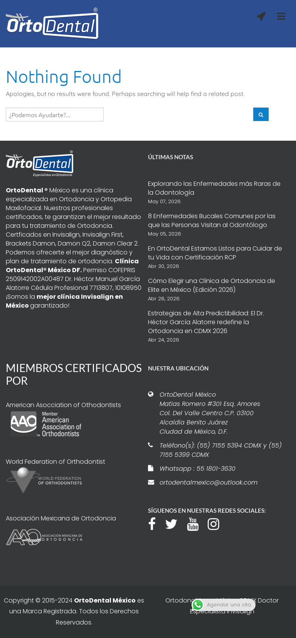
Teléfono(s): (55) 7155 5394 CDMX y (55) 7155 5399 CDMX (221, 450)
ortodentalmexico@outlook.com (208, 482)
